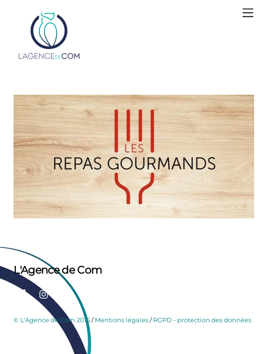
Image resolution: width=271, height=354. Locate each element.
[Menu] (248, 13)
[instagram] (44, 293)
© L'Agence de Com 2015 (51, 320)
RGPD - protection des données (202, 320)
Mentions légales (121, 320)
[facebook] (23, 293)
